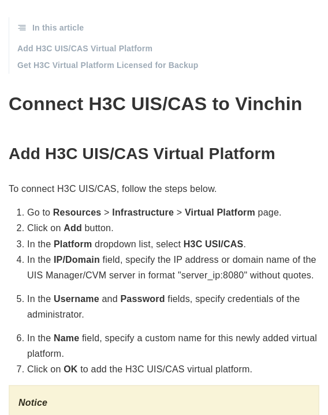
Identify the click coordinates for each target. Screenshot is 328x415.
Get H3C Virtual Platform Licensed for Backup (108, 65)
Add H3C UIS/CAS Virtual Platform (84, 48)
